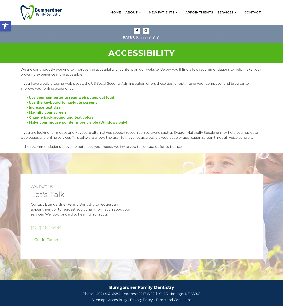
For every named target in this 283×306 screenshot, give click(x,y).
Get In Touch (46, 239)
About (131, 12)
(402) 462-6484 (46, 36)
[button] (5, 26)
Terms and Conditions (173, 300)
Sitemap (98, 300)
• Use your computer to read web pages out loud (71, 98)
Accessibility (117, 300)
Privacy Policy (141, 300)
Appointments (199, 12)
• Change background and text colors (61, 117)
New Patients (161, 12)
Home (115, 12)
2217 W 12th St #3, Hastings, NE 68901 (169, 294)
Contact (252, 12)
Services (225, 12)
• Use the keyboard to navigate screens (62, 103)
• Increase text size (44, 108)
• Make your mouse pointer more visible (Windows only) (77, 122)
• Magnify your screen (47, 112)
